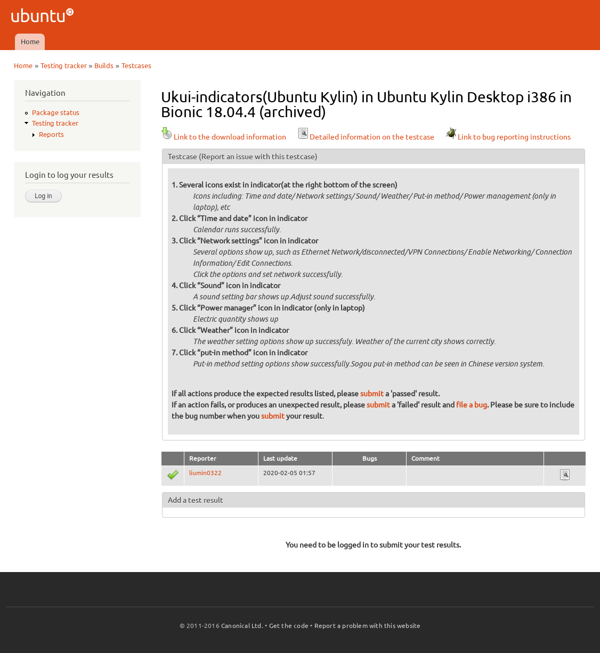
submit (372, 393)
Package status (55, 112)
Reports (51, 134)
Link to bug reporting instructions (508, 137)
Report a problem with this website (367, 625)
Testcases (136, 65)
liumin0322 (205, 472)
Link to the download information (223, 137)
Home (30, 41)
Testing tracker (63, 65)
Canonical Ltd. (242, 625)
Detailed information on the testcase (365, 137)
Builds (103, 65)
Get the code (289, 625)
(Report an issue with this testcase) (258, 156)
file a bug (471, 405)
